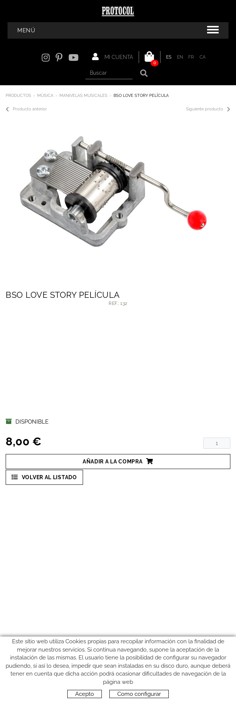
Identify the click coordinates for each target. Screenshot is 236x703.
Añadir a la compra (118, 461)
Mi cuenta (112, 56)
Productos (18, 95)
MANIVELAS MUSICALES (83, 95)
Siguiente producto (208, 109)
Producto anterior (26, 109)
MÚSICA (45, 95)
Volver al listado (44, 477)
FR (191, 57)
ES (169, 57)
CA (203, 57)
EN (180, 57)
